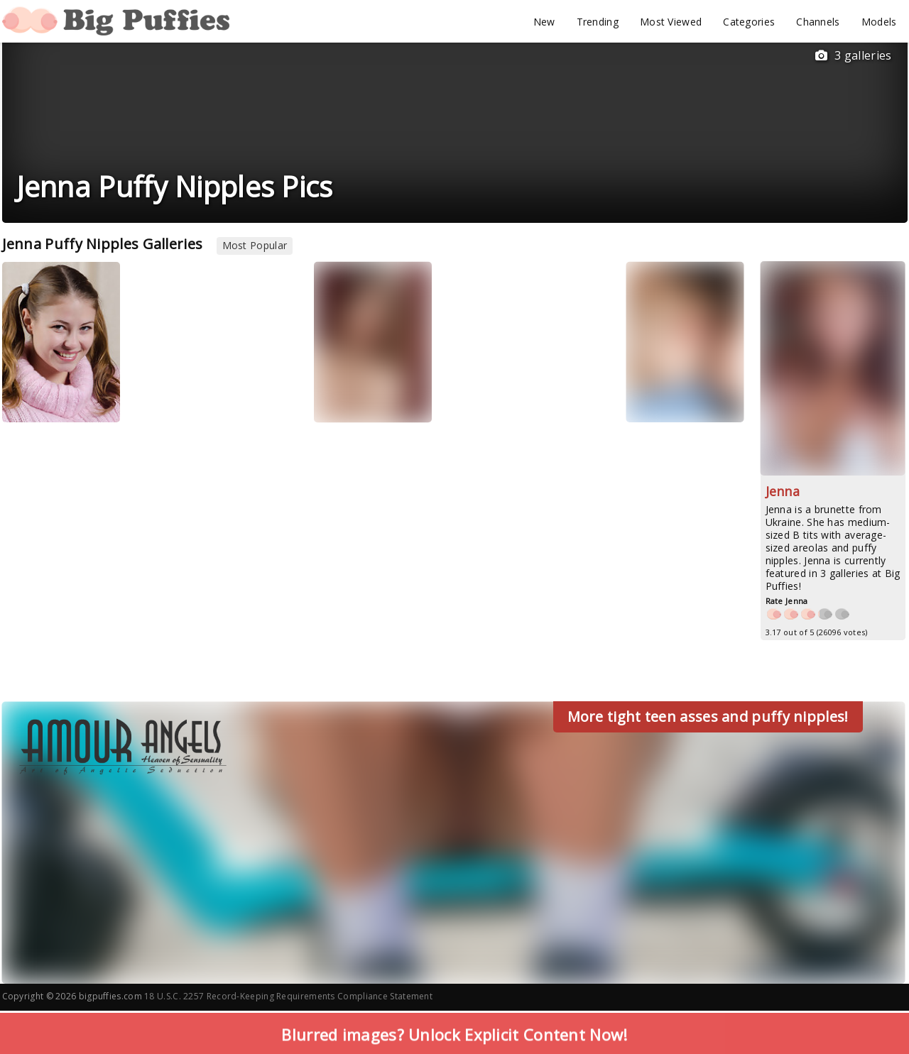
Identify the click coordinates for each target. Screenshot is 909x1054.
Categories (749, 21)
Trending (598, 21)
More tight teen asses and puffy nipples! (708, 716)
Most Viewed (671, 21)
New (544, 21)
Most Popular (255, 245)
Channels (817, 21)
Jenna (783, 491)
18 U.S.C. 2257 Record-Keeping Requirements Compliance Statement (288, 996)
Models (879, 21)
